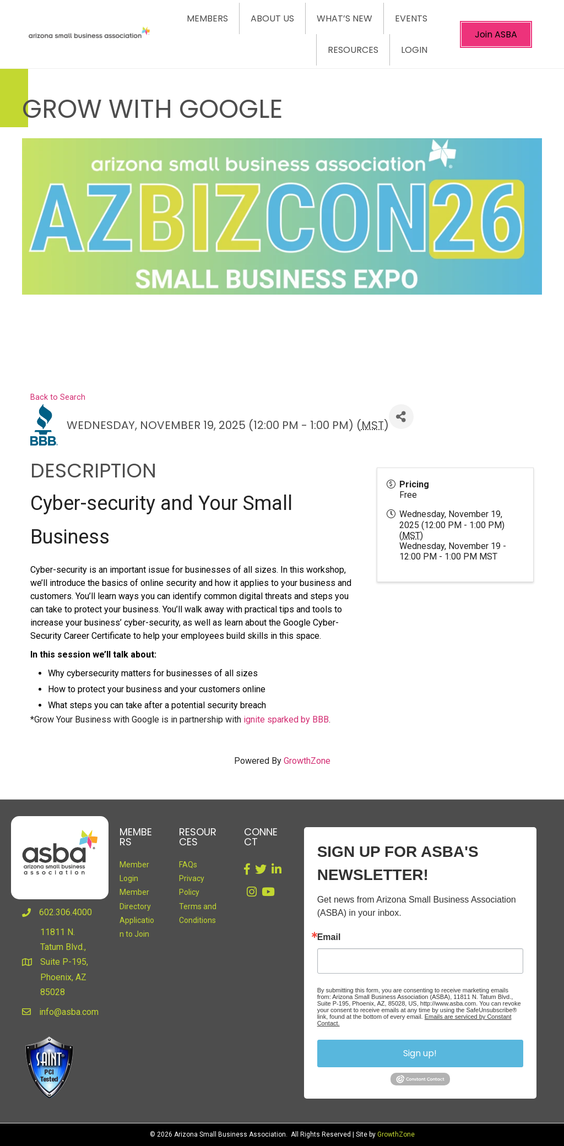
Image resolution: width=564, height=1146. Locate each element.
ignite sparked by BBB (286, 719)
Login (414, 50)
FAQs (188, 864)
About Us (272, 18)
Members (207, 18)
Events (411, 18)
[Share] (401, 416)
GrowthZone (307, 761)
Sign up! (420, 1053)
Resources (353, 50)
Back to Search (57, 397)
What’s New (344, 18)
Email (329, 937)
